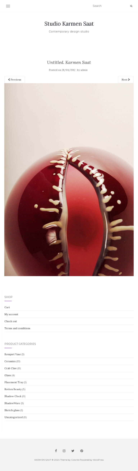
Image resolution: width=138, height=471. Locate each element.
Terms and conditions (17, 328)
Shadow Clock (12, 396)
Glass (7, 375)
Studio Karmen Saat (69, 23)
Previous (14, 79)
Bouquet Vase (12, 354)
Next (126, 79)
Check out (10, 321)
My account (11, 314)
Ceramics (10, 361)
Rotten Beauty (13, 389)
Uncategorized (13, 417)
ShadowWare (12, 403)
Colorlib (75, 459)
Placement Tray (13, 382)
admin (84, 70)
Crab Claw (10, 368)
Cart (7, 307)
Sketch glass (12, 410)
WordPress (98, 459)
